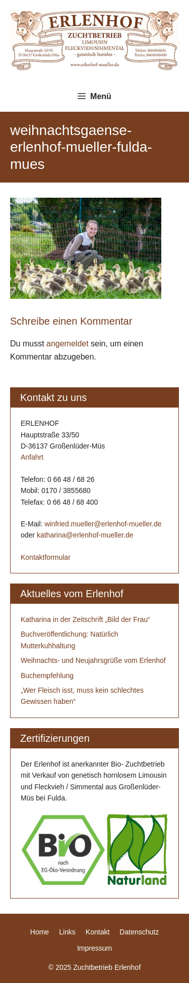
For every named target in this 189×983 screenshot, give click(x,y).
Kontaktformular (46, 557)
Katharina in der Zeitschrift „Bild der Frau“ (85, 619)
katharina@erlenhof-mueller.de (85, 535)
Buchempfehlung (47, 676)
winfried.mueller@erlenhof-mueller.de (102, 524)
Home (39, 932)
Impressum (94, 948)
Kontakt (97, 932)
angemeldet (67, 343)
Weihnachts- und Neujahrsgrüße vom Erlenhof (93, 660)
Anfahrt (32, 457)
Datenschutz (139, 932)
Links (67, 932)
